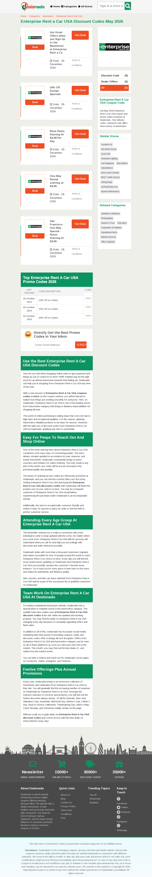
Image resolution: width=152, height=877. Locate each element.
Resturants (95, 798)
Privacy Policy (68, 806)
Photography (107, 218)
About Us (65, 794)
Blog (63, 798)
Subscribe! (82, 344)
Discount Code (114, 76)
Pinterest (123, 808)
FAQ (63, 818)
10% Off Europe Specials (55, 91)
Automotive (48, 16)
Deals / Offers (114, 82)
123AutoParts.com (109, 187)
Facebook (124, 798)
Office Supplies (108, 242)
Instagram (124, 813)
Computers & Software (111, 227)
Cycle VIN (105, 154)
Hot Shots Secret (108, 149)
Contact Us (66, 802)
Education (122, 223)
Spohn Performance (110, 191)
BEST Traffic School (110, 177)
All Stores (85, 6)
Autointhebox (107, 168)
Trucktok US (106, 144)
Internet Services (108, 237)
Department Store (109, 232)
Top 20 (93, 794)
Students (94, 802)
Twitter (122, 803)
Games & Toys (108, 223)
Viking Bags (106, 182)
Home (55, 6)
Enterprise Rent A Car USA (69, 16)
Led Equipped (107, 163)
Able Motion (122, 163)
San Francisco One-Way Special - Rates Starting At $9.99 (57, 231)
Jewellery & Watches (110, 213)
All (114, 88)
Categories (69, 6)
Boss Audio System (110, 172)
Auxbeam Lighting (109, 158)
